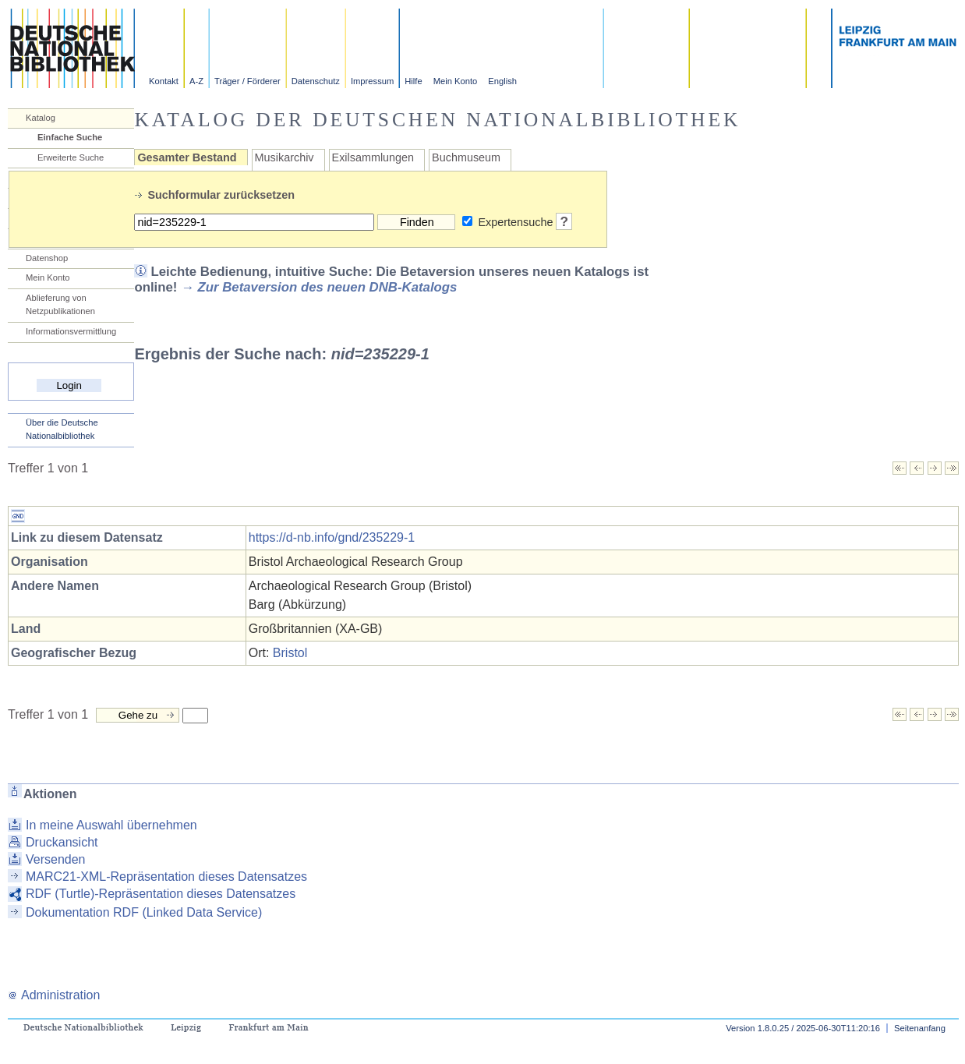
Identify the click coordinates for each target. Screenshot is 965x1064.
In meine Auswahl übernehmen (111, 825)
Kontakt (164, 81)
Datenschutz (316, 81)
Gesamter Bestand (186, 157)
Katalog (40, 117)
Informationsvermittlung (71, 331)
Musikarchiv (284, 157)
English (502, 81)
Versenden (56, 859)
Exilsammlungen (373, 157)
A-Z (196, 81)
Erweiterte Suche (70, 157)
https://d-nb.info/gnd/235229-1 (332, 537)
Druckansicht (61, 842)
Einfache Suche (69, 137)
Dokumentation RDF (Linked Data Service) (144, 912)
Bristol (290, 652)
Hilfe (413, 81)
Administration (54, 995)
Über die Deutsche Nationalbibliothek (62, 429)
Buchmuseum (466, 157)
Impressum (372, 81)
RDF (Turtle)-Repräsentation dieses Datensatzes (160, 893)
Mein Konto (455, 81)
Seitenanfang (920, 1028)
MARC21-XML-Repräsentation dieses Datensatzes (166, 876)
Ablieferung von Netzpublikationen (60, 304)
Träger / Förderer (247, 81)
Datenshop (47, 258)
